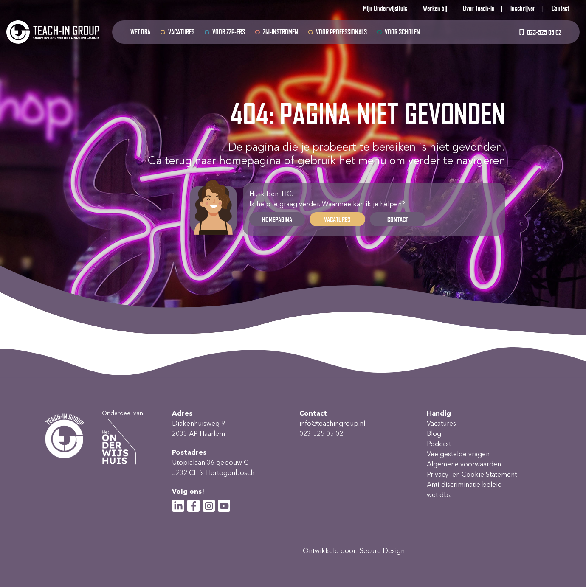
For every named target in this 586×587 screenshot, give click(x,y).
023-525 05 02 (539, 32)
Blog (434, 434)
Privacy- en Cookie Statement (472, 474)
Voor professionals (341, 32)
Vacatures (181, 32)
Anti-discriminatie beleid (464, 484)
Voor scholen (402, 32)
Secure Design (382, 551)
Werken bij (435, 8)
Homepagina (277, 219)
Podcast (439, 444)
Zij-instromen (280, 32)
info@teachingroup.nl (332, 423)
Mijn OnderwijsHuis (385, 8)
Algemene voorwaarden (464, 464)
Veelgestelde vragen (458, 454)
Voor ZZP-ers (228, 32)
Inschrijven (523, 8)
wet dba (140, 32)
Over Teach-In (479, 8)
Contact (560, 8)
